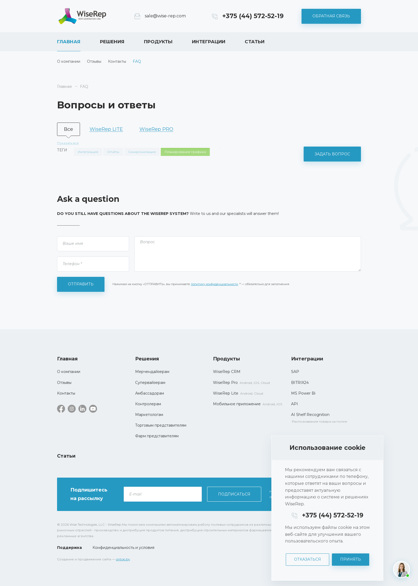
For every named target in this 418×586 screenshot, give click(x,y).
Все (68, 129)
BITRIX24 (300, 382)
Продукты (158, 41)
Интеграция (88, 152)
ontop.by (123, 559)
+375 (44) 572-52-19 (253, 16)
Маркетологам (149, 414)
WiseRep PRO (156, 129)
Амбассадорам (149, 393)
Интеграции (208, 41)
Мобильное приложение (237, 404)
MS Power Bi (303, 393)
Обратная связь (331, 16)
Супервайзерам (150, 382)
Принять (350, 559)
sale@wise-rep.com (165, 15)
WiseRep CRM (82, 16)
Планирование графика (185, 152)
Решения (112, 41)
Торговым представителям (160, 425)
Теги (62, 150)
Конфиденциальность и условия (123, 547)
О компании (68, 61)
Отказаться (307, 559)
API (294, 404)
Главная (69, 41)
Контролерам (148, 404)
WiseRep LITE (106, 129)
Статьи (254, 41)
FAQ (137, 61)
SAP (295, 371)
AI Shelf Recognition (310, 414)
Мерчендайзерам (152, 371)
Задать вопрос (332, 154)
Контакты (117, 61)
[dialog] (327, 508)
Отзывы (94, 61)
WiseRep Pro (225, 382)
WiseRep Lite (225, 393)
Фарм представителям (157, 436)
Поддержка (69, 547)
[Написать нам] (401, 569)
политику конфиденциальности (214, 284)
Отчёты (113, 152)
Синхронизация (142, 152)
